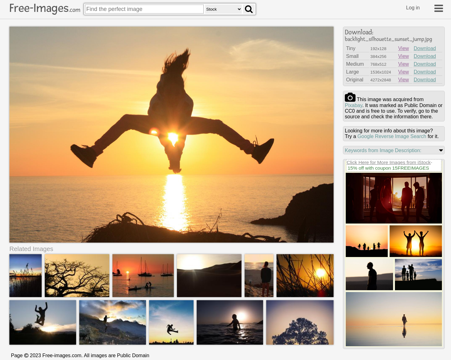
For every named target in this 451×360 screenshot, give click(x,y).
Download (425, 48)
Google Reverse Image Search (391, 136)
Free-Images (44, 8)
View (403, 48)
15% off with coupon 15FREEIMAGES (388, 168)
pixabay (353, 105)
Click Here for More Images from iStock (389, 162)
